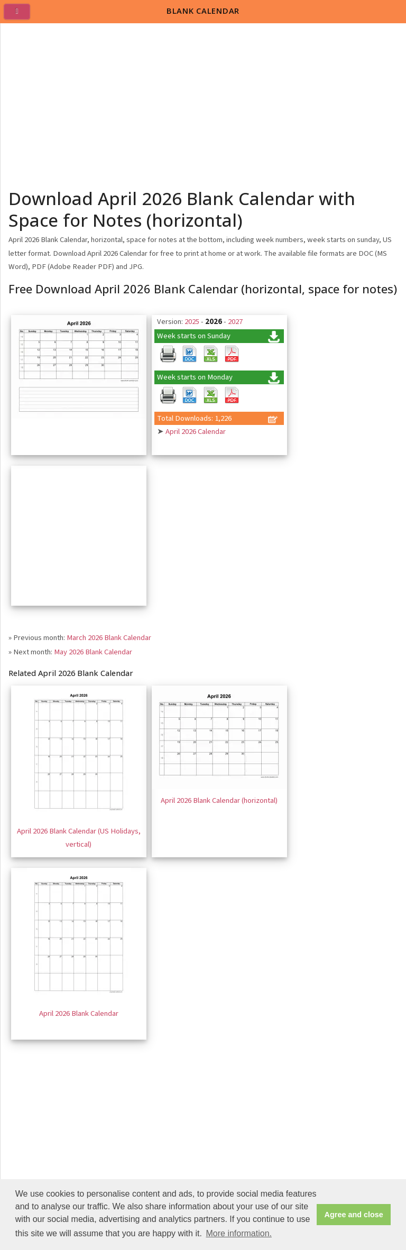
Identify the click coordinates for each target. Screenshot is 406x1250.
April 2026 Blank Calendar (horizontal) (219, 800)
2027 (235, 321)
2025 (191, 321)
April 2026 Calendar (195, 431)
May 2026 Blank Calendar (93, 652)
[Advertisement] (203, 103)
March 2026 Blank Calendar (109, 637)
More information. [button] (239, 1233)
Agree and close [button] (354, 1214)
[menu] (21, 16)
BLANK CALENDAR (203, 10)
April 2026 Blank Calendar (78, 1013)
